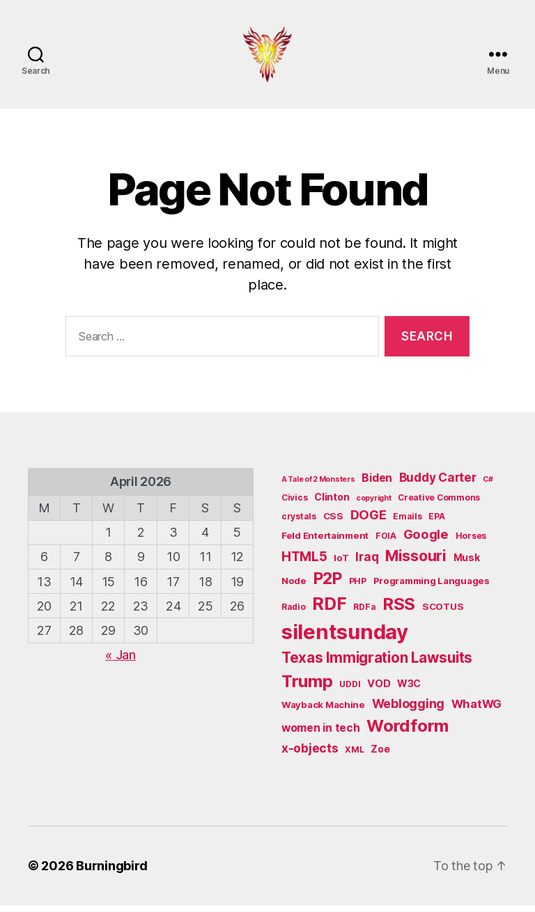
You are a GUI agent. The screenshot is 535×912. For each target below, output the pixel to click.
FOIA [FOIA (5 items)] (385, 542)
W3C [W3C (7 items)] (409, 690)
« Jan (120, 661)
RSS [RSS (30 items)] (398, 611)
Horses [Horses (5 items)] (471, 542)
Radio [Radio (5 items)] (293, 613)
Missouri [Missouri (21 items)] (416, 562)
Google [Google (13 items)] (426, 541)
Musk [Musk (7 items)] (466, 564)
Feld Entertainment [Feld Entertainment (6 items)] (325, 542)
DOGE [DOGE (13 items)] (368, 522)
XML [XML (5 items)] (354, 756)
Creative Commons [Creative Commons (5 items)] (439, 505)
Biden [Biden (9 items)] (377, 485)
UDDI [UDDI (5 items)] (349, 691)
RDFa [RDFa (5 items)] (364, 613)
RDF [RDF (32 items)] (329, 610)
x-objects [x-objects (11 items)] (310, 755)
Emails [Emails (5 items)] (407, 524)
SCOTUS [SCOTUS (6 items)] (442, 613)
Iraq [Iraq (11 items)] (366, 563)
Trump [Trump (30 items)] (307, 688)
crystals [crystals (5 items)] (298, 524)
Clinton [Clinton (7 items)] (331, 504)
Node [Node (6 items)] (294, 587)
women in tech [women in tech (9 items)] (320, 734)
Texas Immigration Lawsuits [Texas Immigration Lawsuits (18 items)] (376, 664)
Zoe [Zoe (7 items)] (380, 756)
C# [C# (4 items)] (488, 487)
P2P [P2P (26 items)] (327, 585)
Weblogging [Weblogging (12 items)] (408, 710)
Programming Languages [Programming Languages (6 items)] (431, 587)
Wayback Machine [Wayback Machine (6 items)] (323, 711)
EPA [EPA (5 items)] (436, 524)
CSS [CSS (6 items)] (333, 523)
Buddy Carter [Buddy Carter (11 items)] (437, 485)
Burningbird (112, 872)
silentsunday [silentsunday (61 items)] (344, 639)
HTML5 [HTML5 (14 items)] (304, 564)
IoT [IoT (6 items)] (341, 564)
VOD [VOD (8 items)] (378, 690)
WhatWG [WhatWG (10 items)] (476, 711)
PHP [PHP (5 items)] (357, 588)
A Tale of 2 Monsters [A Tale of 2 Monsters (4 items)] (318, 487)
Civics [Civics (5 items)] (294, 505)
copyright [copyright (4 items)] (373, 505)
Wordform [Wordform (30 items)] (407, 733)
